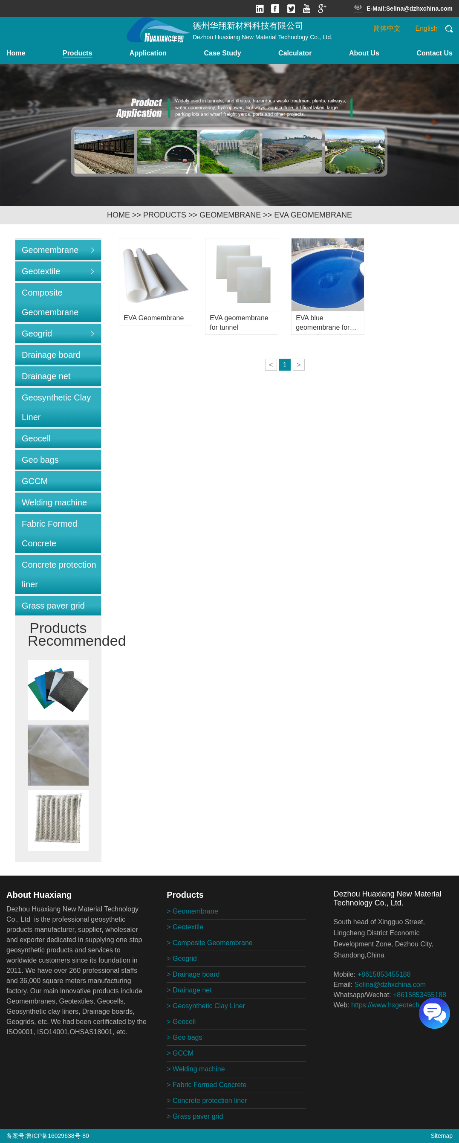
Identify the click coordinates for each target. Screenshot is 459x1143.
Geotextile (41, 271)
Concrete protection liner (59, 574)
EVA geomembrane (313, 215)
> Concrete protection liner (207, 1100)
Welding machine (54, 502)
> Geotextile (185, 927)
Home (15, 53)
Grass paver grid (53, 605)
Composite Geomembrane (50, 302)
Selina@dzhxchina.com (419, 8)
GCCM (35, 481)
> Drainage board (193, 974)
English (427, 28)
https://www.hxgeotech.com (392, 1005)
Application (148, 53)
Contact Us (435, 53)
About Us (364, 53)
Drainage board (51, 355)
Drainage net (46, 376)
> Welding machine (196, 1069)
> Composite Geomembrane (209, 942)
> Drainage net (189, 990)
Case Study (222, 53)
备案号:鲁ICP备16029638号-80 (47, 1135)
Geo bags (40, 459)
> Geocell (181, 1021)
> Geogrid (182, 958)
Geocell (36, 438)
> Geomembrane (192, 911)
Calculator (295, 53)
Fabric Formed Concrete (49, 533)
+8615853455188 (384, 974)
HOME (118, 215)
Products (77, 53)
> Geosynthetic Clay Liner (206, 1006)
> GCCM (180, 1053)
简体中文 (387, 28)
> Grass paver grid (195, 1116)
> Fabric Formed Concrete (206, 1084)
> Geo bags (184, 1037)
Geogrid (37, 333)
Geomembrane (230, 215)
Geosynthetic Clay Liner (56, 407)
